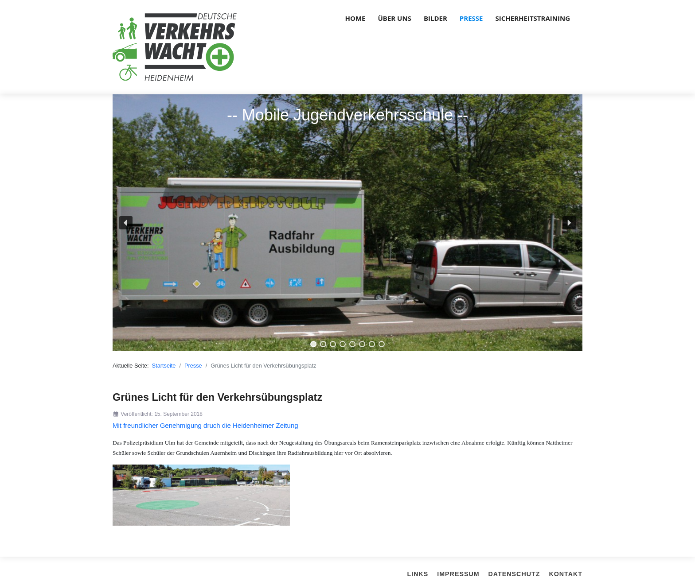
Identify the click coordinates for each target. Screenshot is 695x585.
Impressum (458, 573)
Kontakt (565, 573)
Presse (471, 18)
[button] (126, 222)
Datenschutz (514, 573)
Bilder (435, 18)
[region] (347, 222)
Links (418, 573)
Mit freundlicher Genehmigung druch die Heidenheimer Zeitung (205, 425)
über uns (394, 18)
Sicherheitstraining (533, 18)
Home (355, 18)
